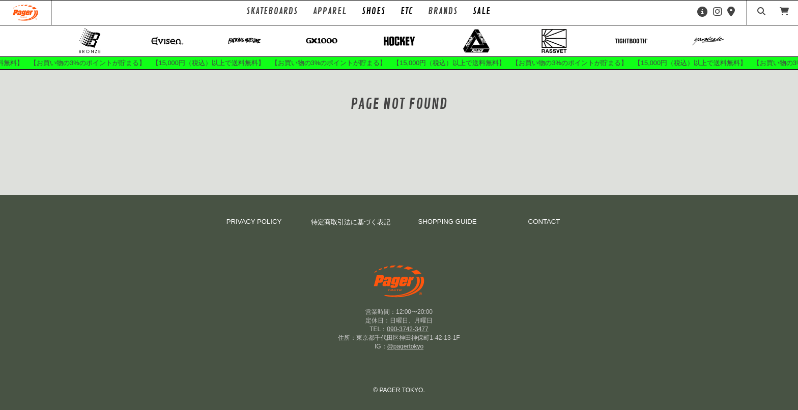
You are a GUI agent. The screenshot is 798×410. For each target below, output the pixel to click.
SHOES (373, 11)
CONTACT (544, 221)
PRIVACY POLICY (254, 221)
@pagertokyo (405, 346)
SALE (482, 11)
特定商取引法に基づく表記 (350, 222)
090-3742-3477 (407, 329)
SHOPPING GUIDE (447, 221)
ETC (407, 11)
